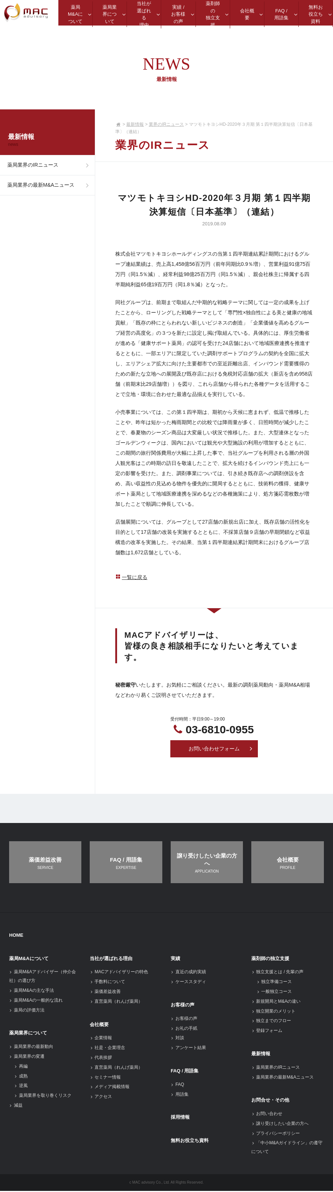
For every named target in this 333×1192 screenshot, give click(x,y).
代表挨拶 (101, 1058)
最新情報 (135, 124)
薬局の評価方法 (26, 1010)
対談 (177, 1038)
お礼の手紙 (184, 1029)
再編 (21, 1067)
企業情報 (101, 1038)
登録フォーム (266, 1031)
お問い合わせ (266, 1114)
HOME (16, 936)
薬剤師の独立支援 (270, 959)
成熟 (21, 1076)
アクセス (101, 1097)
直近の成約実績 (188, 972)
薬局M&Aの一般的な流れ (36, 1001)
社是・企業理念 (107, 1048)
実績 (175, 959)
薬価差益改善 (105, 992)
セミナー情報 (105, 1077)
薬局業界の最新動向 (31, 1047)
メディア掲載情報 (109, 1087)
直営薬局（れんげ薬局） (116, 1002)
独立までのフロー (271, 1021)
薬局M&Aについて (29, 959)
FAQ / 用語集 (185, 1072)
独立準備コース (274, 982)
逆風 (21, 1086)
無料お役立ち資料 (190, 1141)
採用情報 (180, 1118)
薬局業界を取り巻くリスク (42, 1096)
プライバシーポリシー (275, 1134)
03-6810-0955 (220, 729)
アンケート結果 (188, 1048)
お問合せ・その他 (270, 1101)
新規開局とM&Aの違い (276, 1002)
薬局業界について (28, 1034)
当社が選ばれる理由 (111, 959)
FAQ (177, 1085)
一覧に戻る (131, 577)
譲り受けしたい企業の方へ (280, 1124)
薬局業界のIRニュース (50, 168)
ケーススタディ (188, 982)
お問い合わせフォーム (221, 749)
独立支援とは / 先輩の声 (277, 972)
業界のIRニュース (166, 124)
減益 (16, 1106)
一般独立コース (274, 992)
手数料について (107, 982)
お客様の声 (182, 1006)
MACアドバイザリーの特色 (119, 972)
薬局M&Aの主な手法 (31, 991)
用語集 (180, 1095)
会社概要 (99, 1025)
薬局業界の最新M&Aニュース (50, 194)
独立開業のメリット (273, 1011)
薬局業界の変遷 (26, 1057)
